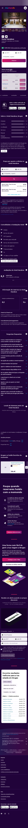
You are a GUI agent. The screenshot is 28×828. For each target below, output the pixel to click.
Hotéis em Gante (7, 701)
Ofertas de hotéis (4, 749)
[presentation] (22, 108)
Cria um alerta (10, 524)
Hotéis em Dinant (7, 716)
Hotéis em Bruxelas (7, 699)
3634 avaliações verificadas (18, 48)
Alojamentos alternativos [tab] (10, 685)
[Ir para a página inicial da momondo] (10, 8)
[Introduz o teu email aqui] (15, 643)
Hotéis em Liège (7, 705)
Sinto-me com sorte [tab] (8, 688)
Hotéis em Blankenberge (9, 720)
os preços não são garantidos (12, 734)
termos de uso (20, 658)
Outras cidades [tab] (7, 681)
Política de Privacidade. (5, 659)
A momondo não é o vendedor (14, 739)
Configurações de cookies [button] (7, 214)
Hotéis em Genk (6, 713)
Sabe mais (4, 204)
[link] (14, 532)
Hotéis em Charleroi (7, 709)
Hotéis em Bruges (10, 752)
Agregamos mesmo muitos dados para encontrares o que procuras (14, 741)
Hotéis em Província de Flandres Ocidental (13, 751)
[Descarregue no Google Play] (5, 807)
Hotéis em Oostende (8, 711)
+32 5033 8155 (5, 45)
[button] (2, 8)
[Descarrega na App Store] (22, 108)
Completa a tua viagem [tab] (9, 692)
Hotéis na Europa (13, 749)
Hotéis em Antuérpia (8, 703)
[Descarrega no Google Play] (13, 108)
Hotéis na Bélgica (22, 749)
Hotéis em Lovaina (7, 707)
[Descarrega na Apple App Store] (14, 807)
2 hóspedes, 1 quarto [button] (8, 56)
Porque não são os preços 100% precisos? (14, 744)
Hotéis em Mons (7, 718)
